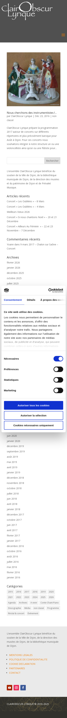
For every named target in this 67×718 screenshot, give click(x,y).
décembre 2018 (15, 477)
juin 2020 (12, 435)
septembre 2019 (16, 451)
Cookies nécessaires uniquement (33, 425)
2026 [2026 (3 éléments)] (51, 597)
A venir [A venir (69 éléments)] (34, 602)
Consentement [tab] (13, 299)
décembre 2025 (15, 273)
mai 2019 (12, 462)
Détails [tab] (31, 299)
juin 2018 (12, 498)
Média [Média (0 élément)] (27, 608)
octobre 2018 (14, 488)
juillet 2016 (13, 561)
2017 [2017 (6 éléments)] (26, 591)
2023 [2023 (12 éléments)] (26, 597)
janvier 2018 (13, 509)
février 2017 (13, 535)
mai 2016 (12, 567)
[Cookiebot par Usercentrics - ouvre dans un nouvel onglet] (48, 290)
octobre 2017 (14, 519)
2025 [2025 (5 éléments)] (43, 597)
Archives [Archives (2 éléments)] (23, 602)
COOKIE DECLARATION (22, 663)
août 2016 (12, 556)
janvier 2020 (13, 441)
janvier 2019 (13, 472)
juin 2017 (12, 525)
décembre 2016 (15, 546)
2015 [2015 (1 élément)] (10, 591)
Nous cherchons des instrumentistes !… (32, 113)
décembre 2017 (15, 514)
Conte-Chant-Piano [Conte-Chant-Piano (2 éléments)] (50, 602)
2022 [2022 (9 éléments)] (18, 597)
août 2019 (12, 456)
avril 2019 (12, 467)
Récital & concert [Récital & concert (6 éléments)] (16, 613)
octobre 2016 (14, 551)
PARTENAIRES (17, 668)
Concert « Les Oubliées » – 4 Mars (25, 206)
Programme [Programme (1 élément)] (53, 608)
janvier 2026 (13, 267)
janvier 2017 (13, 540)
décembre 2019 (15, 446)
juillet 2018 (13, 493)
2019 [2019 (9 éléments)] (43, 591)
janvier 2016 (13, 577)
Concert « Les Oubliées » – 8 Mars (25, 201)
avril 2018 (12, 504)
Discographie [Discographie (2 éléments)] (14, 608)
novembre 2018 (15, 483)
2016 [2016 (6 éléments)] (18, 591)
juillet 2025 (13, 283)
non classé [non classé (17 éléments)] (39, 608)
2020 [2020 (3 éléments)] (51, 591)
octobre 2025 (14, 278)
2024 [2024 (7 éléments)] (35, 597)
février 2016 (13, 572)
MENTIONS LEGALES (21, 655)
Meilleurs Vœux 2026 (18, 211)
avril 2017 (12, 530)
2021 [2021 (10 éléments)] (10, 597)
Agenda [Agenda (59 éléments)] (12, 602)
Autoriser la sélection (33, 415)
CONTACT (15, 672)
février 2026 (13, 262)
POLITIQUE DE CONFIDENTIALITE (28, 659)
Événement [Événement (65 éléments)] (33, 613)
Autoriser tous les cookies (34, 405)
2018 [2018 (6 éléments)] (35, 591)
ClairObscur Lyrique (21, 116)
